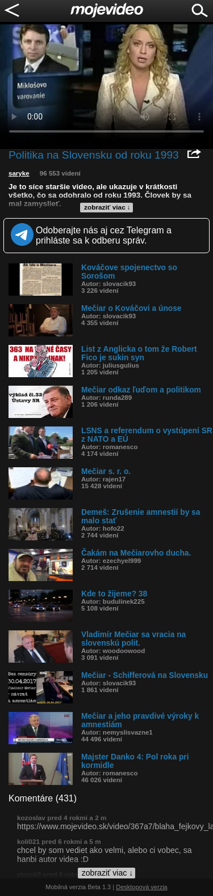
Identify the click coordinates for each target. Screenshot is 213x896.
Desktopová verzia (142, 887)
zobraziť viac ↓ (107, 207)
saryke (19, 173)
